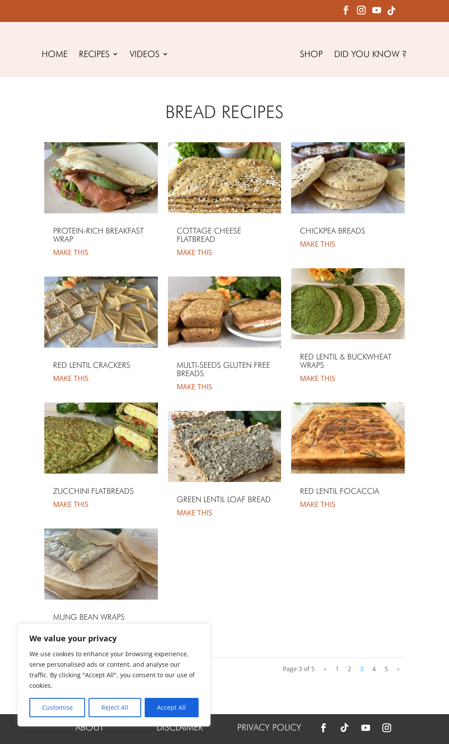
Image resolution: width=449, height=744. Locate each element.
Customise (57, 707)
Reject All (114, 707)
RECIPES (92, 55)
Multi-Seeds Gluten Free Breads (223, 369)
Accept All (171, 707)
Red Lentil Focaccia (339, 491)
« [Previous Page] (325, 669)
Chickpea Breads (332, 230)
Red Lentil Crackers (91, 365)
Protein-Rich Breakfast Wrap (98, 235)
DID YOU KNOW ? (372, 55)
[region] (114, 675)
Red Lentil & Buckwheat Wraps (346, 361)
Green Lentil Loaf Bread (224, 499)
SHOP (313, 55)
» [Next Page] (398, 669)
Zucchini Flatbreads (93, 491)
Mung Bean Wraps (89, 617)
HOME (53, 55)
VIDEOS (143, 55)
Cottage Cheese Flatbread (209, 235)
